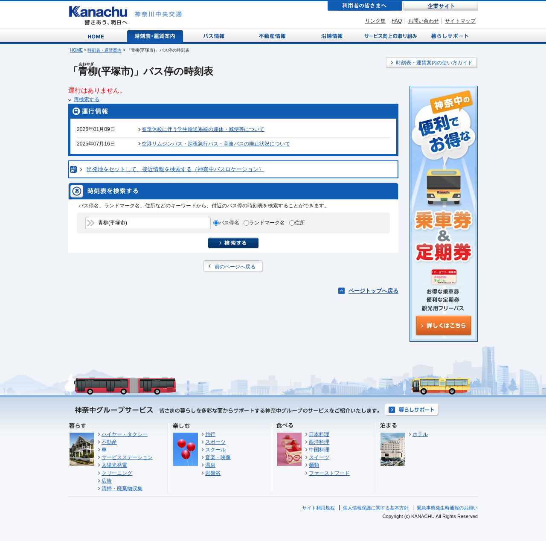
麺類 (314, 465)
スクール (215, 450)
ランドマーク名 (267, 223)
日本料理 (319, 434)
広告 (107, 481)
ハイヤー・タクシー (125, 434)
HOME (76, 50)
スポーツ (215, 442)
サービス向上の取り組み (389, 36)
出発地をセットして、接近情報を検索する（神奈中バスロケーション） (175, 169)
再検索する (86, 99)
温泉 (210, 465)
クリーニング (117, 473)
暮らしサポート (448, 36)
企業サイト (440, 6)
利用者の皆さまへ (365, 6)
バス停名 (229, 223)
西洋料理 (319, 442)
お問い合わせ (423, 21)
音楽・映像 (218, 457)
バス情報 (214, 36)
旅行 (210, 434)
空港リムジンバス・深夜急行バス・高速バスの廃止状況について (216, 144)
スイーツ (319, 457)
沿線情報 (331, 36)
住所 (300, 223)
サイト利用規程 (318, 507)
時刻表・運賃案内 (155, 36)
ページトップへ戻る (373, 291)
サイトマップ (460, 21)
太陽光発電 (114, 465)
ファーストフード (329, 473)
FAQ (397, 21)
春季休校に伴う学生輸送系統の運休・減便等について (203, 129)
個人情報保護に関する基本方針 (376, 507)
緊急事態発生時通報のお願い (447, 507)
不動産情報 (273, 36)
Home (97, 36)
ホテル (420, 434)
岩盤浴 (213, 473)
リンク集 (375, 21)
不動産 (109, 442)
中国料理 (319, 450)
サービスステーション (127, 457)
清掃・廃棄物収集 (122, 489)
